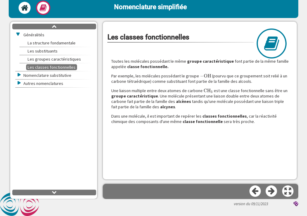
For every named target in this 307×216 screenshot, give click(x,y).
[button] (288, 191)
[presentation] (205, 76)
